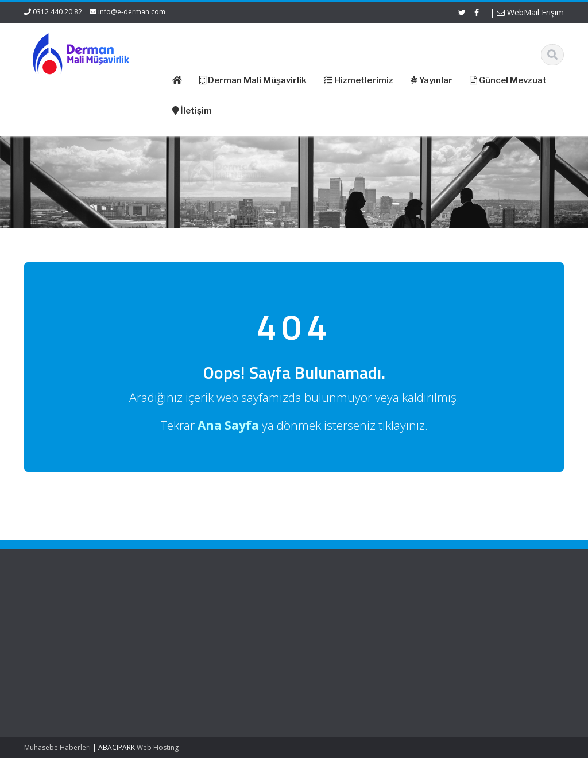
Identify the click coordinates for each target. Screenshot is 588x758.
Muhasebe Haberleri (57, 747)
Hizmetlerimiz (188, 633)
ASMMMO (321, 633)
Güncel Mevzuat (193, 644)
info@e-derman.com (131, 12)
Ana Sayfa (183, 612)
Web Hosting (158, 747)
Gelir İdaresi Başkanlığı (344, 612)
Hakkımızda (185, 623)
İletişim (177, 655)
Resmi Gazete (328, 623)
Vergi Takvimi (327, 655)
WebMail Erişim (530, 12)
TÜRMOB (319, 644)
